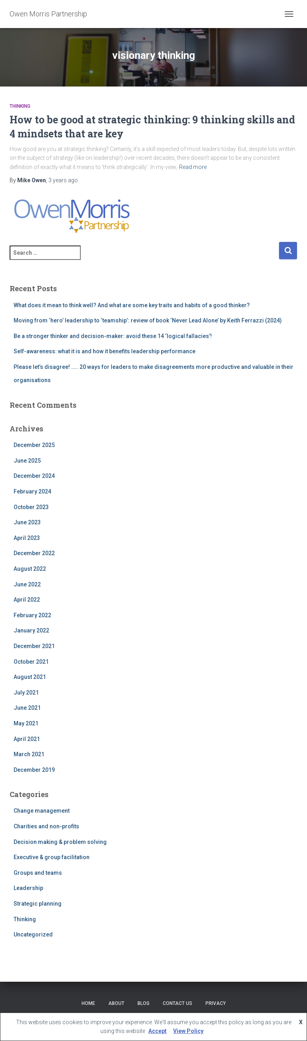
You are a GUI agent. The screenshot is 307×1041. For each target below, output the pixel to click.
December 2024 (34, 476)
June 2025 (27, 460)
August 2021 (30, 677)
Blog (144, 1003)
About (116, 1003)
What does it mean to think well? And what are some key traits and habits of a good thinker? (132, 305)
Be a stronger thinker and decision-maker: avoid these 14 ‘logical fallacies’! (113, 336)
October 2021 (31, 661)
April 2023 (27, 538)
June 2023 (27, 522)
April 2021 (27, 739)
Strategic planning (38, 903)
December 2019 (34, 770)
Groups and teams (38, 873)
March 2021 (29, 754)
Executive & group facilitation (52, 857)
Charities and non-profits (46, 826)
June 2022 (27, 584)
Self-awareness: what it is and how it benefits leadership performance (104, 351)
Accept (157, 1031)
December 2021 (34, 646)
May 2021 (26, 723)
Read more (193, 167)
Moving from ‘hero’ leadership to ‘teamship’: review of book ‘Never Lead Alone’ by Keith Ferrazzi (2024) (148, 320)
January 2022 (31, 630)
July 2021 (26, 692)
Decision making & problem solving (60, 842)
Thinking (20, 106)
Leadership (28, 888)
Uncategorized (33, 934)
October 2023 (31, 507)
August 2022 (30, 569)
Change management (42, 810)
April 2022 (27, 599)
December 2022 (34, 553)
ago (63, 180)
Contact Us (177, 1003)
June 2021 (27, 708)
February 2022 (32, 615)
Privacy (215, 1003)
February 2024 (32, 491)
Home (88, 1003)
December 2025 (34, 445)
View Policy (188, 1031)
